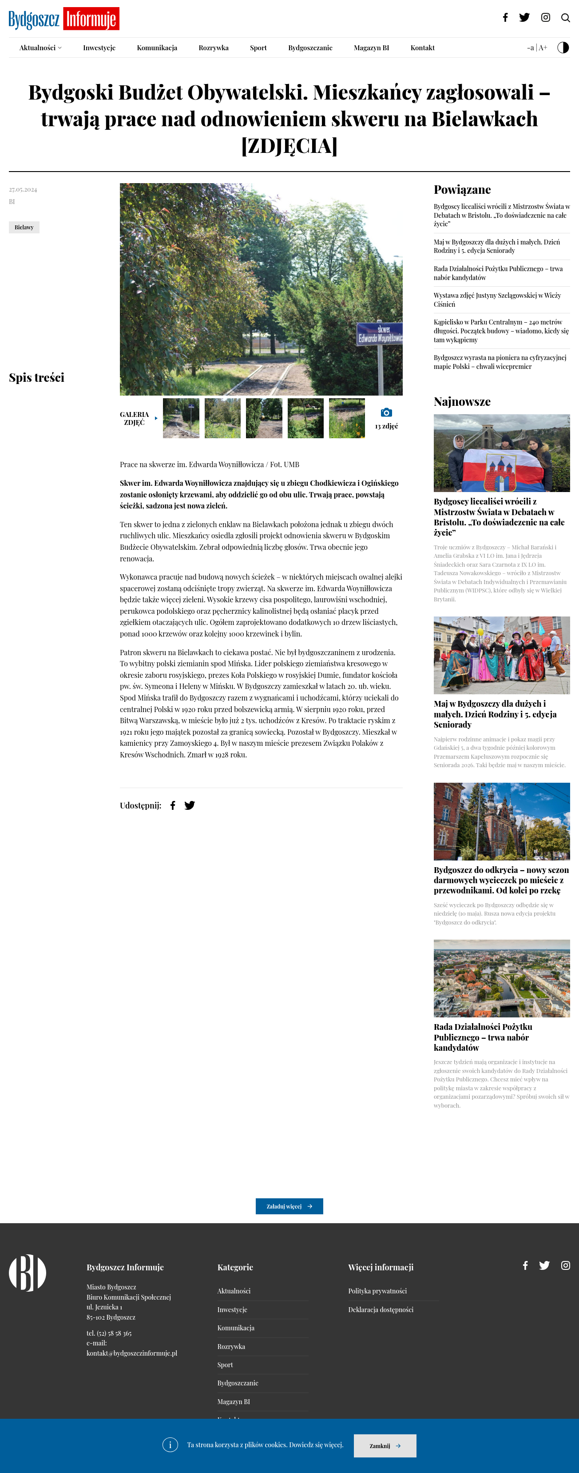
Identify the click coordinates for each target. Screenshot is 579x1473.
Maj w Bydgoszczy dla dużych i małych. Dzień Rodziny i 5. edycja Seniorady (497, 246)
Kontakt (423, 47)
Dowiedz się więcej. (316, 1445)
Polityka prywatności (378, 1291)
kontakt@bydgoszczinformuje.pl (132, 1353)
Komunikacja (157, 47)
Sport (258, 47)
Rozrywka (213, 47)
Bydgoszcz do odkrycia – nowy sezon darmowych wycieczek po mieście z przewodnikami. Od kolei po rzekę (501, 880)
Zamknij (380, 1445)
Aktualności (38, 47)
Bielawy (24, 227)
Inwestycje (99, 47)
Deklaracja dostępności (381, 1309)
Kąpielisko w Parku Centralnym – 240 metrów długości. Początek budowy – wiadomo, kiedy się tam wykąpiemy (501, 331)
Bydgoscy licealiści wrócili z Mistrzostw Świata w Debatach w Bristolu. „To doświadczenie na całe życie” (502, 215)
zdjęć (386, 418)
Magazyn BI (371, 47)
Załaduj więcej (284, 1206)
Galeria (134, 418)
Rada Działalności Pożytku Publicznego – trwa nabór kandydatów (483, 1037)
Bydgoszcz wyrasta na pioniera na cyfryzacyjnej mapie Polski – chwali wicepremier (500, 362)
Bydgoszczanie (310, 47)
